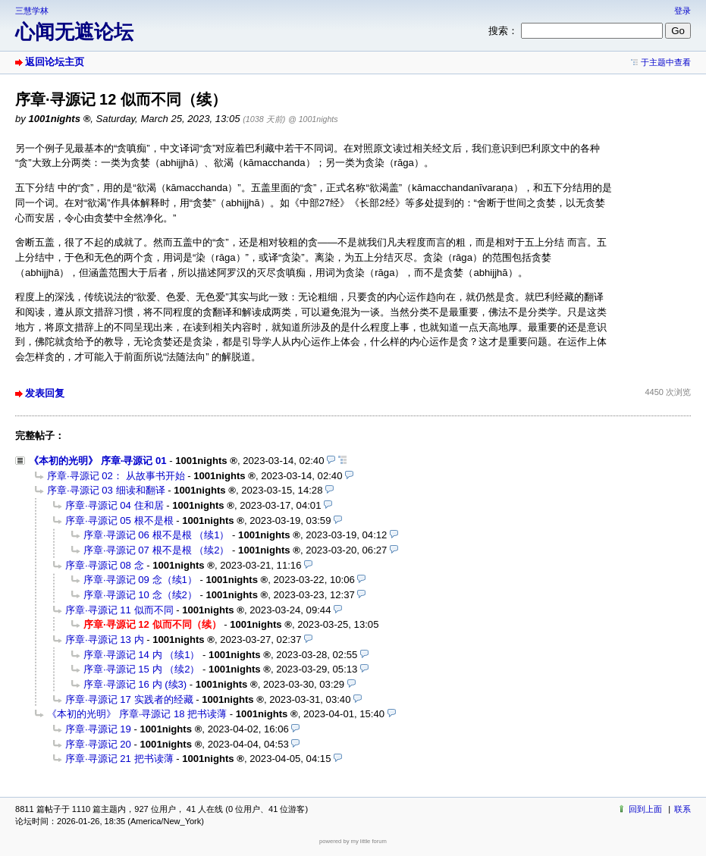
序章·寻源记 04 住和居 (114, 505)
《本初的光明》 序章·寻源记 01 (98, 460)
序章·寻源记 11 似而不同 (119, 610)
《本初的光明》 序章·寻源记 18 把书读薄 (137, 714)
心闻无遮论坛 (74, 31)
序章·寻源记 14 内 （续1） (141, 654)
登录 (682, 10)
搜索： (503, 30)
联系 (682, 809)
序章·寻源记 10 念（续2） (140, 594)
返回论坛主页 (54, 61)
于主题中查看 (666, 62)
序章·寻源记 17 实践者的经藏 (129, 699)
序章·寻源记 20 (98, 744)
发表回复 (44, 393)
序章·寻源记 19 (98, 729)
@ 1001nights (313, 119)
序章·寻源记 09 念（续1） (140, 579)
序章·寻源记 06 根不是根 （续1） (156, 535)
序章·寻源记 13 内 (104, 639)
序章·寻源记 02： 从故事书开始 (116, 475)
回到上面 (645, 809)
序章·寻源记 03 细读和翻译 (106, 490)
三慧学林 (32, 10)
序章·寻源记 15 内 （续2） (141, 669)
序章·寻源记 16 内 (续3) (135, 684)
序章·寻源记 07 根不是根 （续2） (156, 550)
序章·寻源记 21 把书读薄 (119, 758)
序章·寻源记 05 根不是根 (119, 520)
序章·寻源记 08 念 (104, 565)
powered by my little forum (353, 841)
